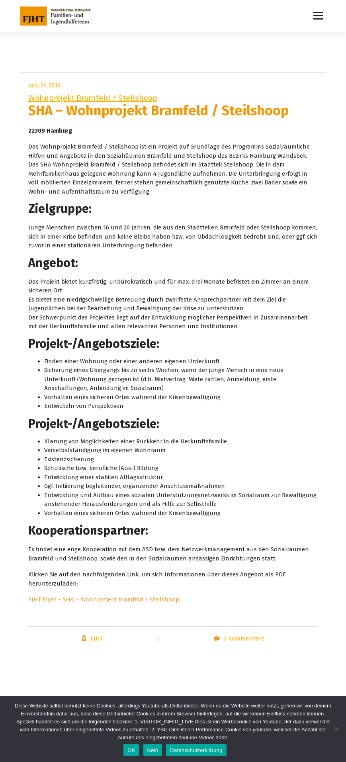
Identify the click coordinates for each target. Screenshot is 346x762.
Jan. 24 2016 (44, 85)
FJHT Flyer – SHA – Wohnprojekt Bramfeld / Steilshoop (103, 599)
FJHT (96, 638)
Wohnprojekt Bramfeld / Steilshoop (92, 98)
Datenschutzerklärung (196, 750)
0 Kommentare (243, 638)
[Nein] (336, 729)
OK (131, 750)
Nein (152, 750)
